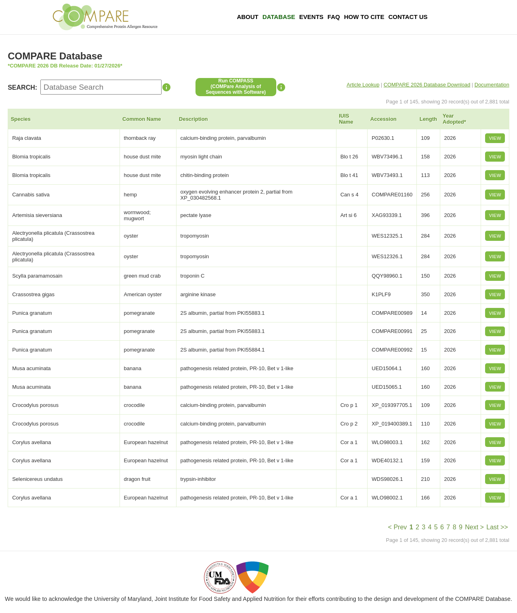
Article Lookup (363, 85)
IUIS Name (346, 119)
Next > (474, 527)
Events (311, 16)
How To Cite (364, 16)
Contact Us (407, 16)
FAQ (334, 16)
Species (21, 119)
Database (279, 16)
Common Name (141, 119)
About (247, 16)
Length (428, 119)
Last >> (497, 527)
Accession (383, 119)
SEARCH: (22, 87)
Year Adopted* (454, 119)
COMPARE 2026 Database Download (427, 85)
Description (193, 119)
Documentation (492, 85)
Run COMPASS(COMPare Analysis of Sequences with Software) (236, 86)
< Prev (397, 527)
